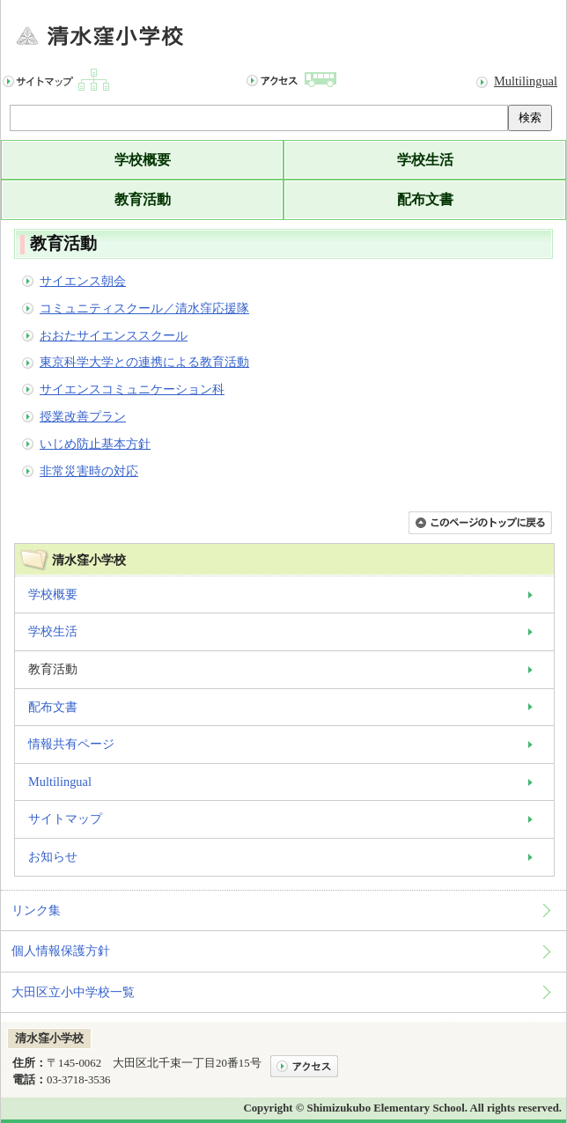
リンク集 (36, 910)
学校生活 (425, 159)
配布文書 (425, 199)
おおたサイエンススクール (114, 335)
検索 (530, 117)
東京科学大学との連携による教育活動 (144, 362)
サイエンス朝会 (83, 281)
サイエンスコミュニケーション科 (132, 389)
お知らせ (52, 856)
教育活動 (142, 199)
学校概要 (142, 159)
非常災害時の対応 (89, 471)
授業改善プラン (83, 416)
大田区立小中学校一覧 (73, 992)
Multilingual (525, 81)
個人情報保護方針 (60, 950)
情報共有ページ (71, 744)
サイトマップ (65, 818)
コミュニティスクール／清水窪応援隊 (144, 308)
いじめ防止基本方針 (95, 444)
